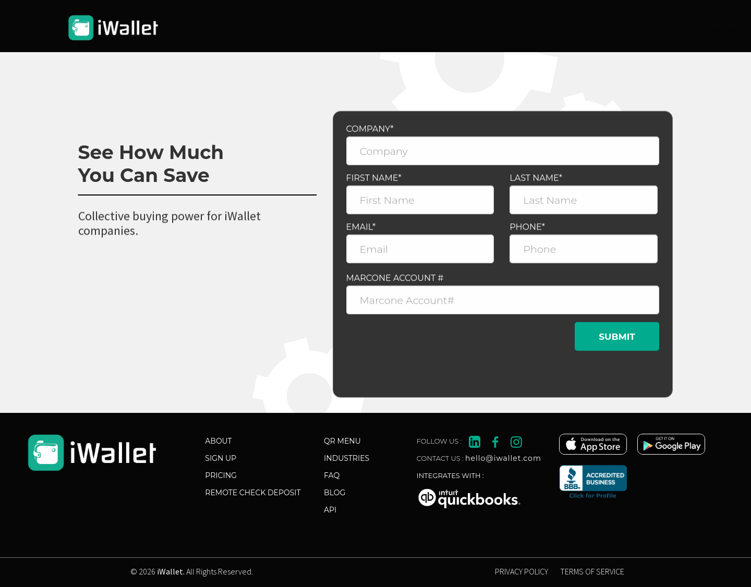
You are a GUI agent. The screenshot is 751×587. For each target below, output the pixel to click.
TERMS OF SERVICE (592, 571)
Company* (370, 133)
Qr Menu (342, 441)
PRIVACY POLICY (521, 571)
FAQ (332, 475)
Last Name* (536, 182)
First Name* (374, 182)
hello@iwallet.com (503, 458)
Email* (361, 231)
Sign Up (220, 458)
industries (346, 458)
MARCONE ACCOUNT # (395, 282)
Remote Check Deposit (252, 492)
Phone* (527, 231)
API (330, 510)
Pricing (221, 475)
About (218, 441)
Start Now (637, 25)
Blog (334, 492)
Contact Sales (525, 25)
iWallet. (171, 571)
